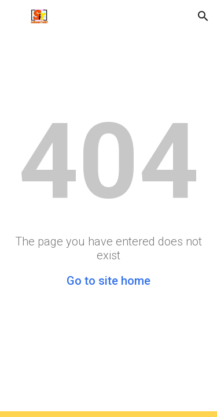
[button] (14, 16)
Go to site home (108, 281)
